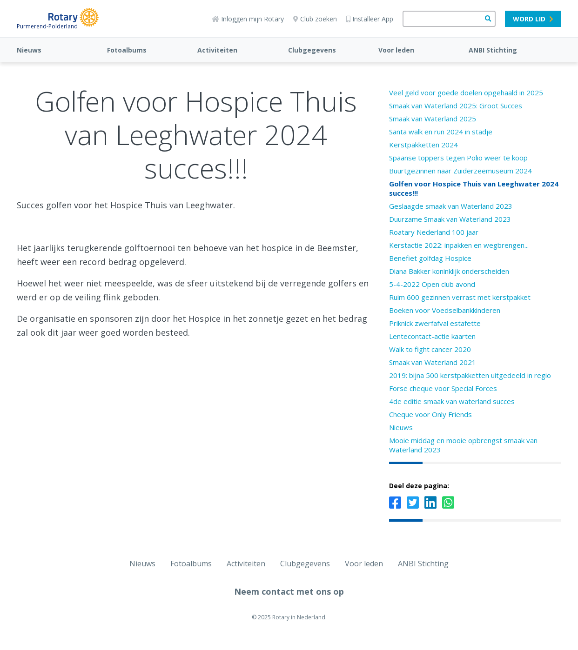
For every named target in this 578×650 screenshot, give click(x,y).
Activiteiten (217, 50)
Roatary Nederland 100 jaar (433, 232)
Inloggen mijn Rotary (248, 18)
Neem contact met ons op (289, 591)
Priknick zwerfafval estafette (435, 323)
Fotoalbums (127, 50)
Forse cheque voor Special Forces (443, 388)
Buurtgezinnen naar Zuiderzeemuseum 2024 (460, 170)
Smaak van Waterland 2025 (432, 118)
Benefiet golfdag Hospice (430, 258)
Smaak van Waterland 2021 (432, 362)
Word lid (533, 18)
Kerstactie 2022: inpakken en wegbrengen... (459, 245)
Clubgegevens (312, 50)
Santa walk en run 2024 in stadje (440, 131)
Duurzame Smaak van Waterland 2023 (450, 219)
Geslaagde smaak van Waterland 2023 (450, 206)
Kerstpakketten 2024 (423, 144)
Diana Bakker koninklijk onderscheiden (449, 271)
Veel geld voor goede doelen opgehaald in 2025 (466, 92)
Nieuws (29, 50)
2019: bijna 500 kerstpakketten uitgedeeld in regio (470, 375)
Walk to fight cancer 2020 (430, 349)
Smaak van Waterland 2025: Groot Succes (455, 105)
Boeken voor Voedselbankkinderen (444, 310)
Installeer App (369, 18)
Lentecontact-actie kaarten (432, 336)
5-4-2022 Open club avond (432, 284)
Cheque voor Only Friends (430, 414)
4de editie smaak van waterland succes (452, 401)
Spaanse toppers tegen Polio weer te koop (458, 157)
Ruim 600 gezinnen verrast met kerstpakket (460, 297)
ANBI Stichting (493, 50)
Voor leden (396, 50)
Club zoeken (315, 18)
